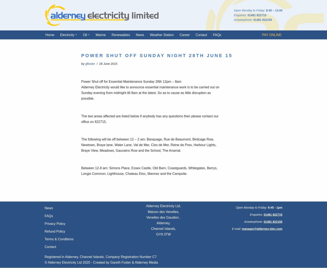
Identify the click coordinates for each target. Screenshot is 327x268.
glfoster (90, 63)
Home (49, 35)
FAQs (217, 35)
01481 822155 (262, 19)
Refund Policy (55, 231)
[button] (76, 35)
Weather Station (162, 35)
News (140, 35)
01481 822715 (257, 15)
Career (185, 35)
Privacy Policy (55, 224)
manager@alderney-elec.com (262, 229)
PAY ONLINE (272, 35)
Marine (101, 35)
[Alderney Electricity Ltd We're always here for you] (102, 15)
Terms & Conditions (59, 239)
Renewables (121, 35)
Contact (201, 35)
